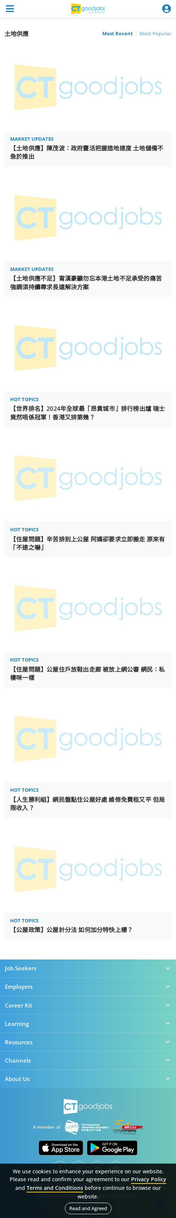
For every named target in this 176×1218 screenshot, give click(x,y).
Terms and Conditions (55, 1187)
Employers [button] (88, 986)
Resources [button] (88, 1042)
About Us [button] (88, 1079)
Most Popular (155, 33)
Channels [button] (88, 1060)
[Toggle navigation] (9, 8)
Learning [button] (88, 1023)
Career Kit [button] (88, 1005)
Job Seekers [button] (88, 968)
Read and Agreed (88, 1208)
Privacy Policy (148, 1179)
